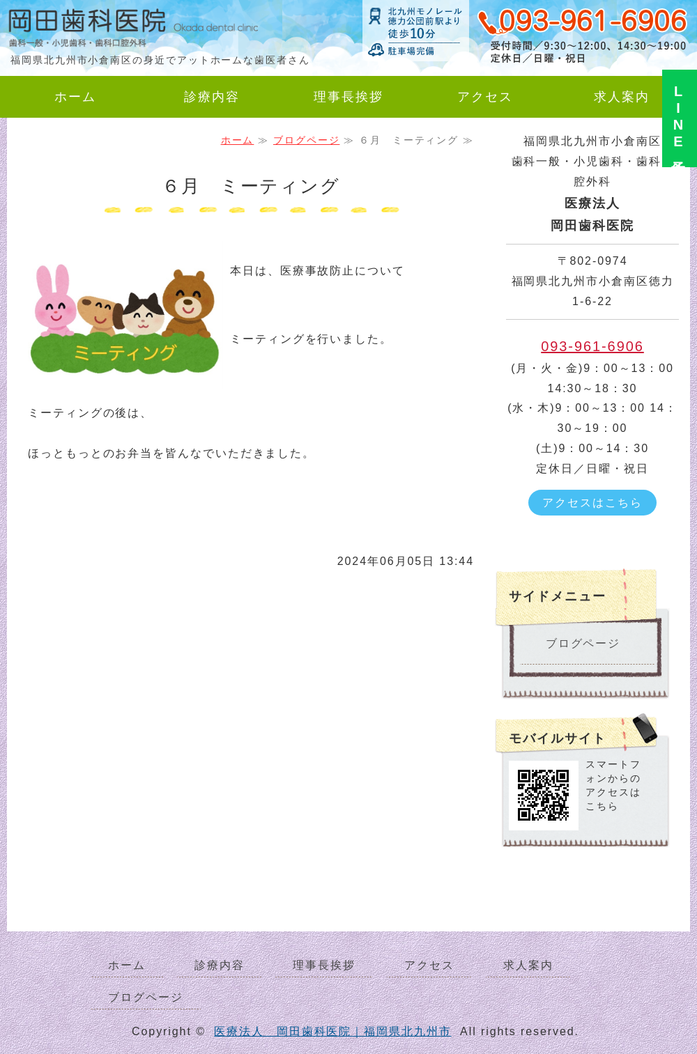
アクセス (485, 97)
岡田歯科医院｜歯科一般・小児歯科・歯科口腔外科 (111, 31)
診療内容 (212, 97)
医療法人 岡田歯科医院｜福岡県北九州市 (332, 1031)
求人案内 (622, 97)
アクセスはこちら (592, 503)
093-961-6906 (592, 346)
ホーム (75, 97)
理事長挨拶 (348, 97)
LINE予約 (678, 118)
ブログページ (306, 140)
